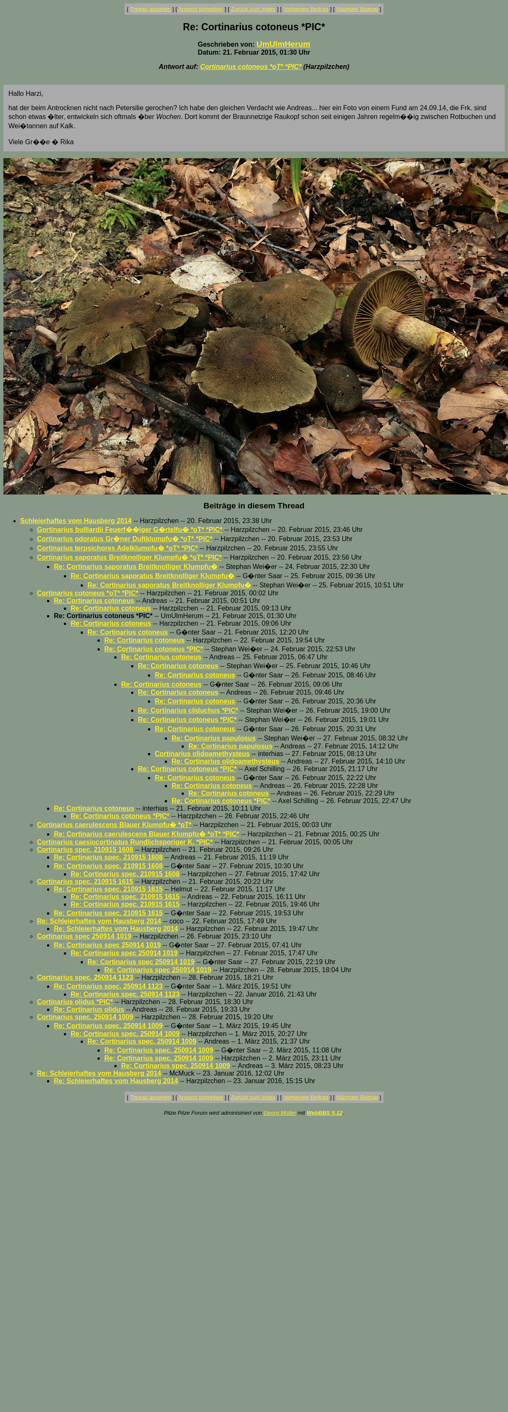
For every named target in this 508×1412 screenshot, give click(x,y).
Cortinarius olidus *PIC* (75, 1001)
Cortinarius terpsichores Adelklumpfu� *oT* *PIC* (117, 548)
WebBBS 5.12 (325, 1113)
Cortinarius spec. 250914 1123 (85, 977)
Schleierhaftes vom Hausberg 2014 (76, 520)
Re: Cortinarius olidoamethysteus (225, 761)
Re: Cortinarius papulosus (214, 738)
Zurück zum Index (253, 9)
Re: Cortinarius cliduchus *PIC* (188, 710)
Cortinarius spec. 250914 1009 (85, 1017)
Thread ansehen (150, 9)
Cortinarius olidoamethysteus (202, 753)
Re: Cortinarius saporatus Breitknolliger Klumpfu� (135, 566)
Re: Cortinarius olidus (89, 1009)
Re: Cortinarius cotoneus (94, 600)
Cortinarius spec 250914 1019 (84, 936)
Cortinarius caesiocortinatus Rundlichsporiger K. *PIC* (125, 842)
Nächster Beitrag (357, 9)
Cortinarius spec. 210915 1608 (85, 849)
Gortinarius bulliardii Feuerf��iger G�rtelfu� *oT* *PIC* (129, 529)
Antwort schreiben (200, 9)
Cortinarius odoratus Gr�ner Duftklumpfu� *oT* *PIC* (124, 538)
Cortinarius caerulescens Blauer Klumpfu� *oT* (114, 824)
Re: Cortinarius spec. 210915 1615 (108, 889)
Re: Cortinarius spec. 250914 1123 (108, 986)
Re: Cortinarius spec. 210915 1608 (108, 857)
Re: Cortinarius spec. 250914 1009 (108, 1025)
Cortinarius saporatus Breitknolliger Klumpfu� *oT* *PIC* (129, 557)
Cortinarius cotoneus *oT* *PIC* (251, 66)
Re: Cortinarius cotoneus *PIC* (153, 649)
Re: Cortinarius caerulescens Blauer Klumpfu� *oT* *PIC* (146, 834)
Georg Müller (280, 1113)
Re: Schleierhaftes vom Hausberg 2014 (99, 921)
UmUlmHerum (283, 44)
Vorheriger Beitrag (305, 9)
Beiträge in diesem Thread (254, 505)
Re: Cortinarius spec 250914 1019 (107, 945)
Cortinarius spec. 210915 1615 (85, 881)
